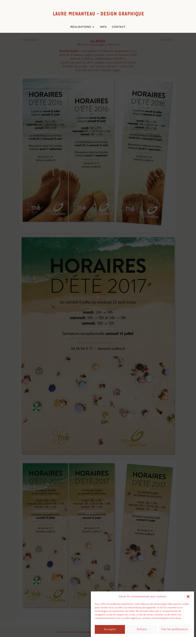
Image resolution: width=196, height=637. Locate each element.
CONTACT (119, 27)
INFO (103, 27)
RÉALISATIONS (80, 27)
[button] (188, 602)
